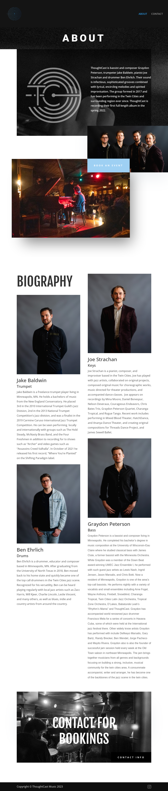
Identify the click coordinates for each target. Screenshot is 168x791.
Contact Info (131, 757)
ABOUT (143, 14)
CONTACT (157, 14)
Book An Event (108, 165)
